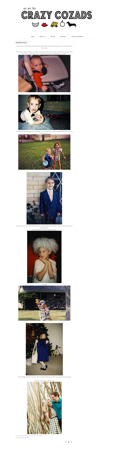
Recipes (53, 36)
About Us (42, 36)
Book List (63, 36)
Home (32, 36)
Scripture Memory (77, 36)
